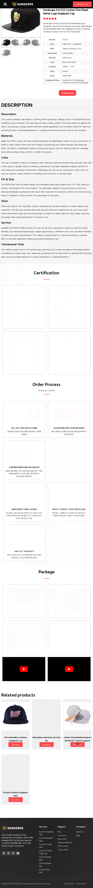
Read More (15, 744)
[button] (5, 4)
